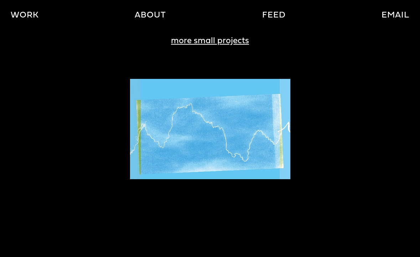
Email (395, 15)
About (150, 15)
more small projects (210, 41)
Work (25, 15)
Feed (274, 15)
